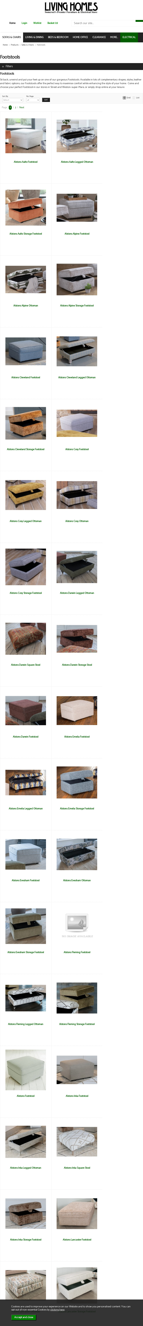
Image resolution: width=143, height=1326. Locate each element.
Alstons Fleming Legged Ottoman (24, 737)
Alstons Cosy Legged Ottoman (72, 377)
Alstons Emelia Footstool (119, 521)
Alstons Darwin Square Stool (119, 449)
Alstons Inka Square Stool (119, 809)
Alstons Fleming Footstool (119, 665)
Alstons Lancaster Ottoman (119, 880)
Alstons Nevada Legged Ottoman (119, 1024)
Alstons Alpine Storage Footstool (119, 234)
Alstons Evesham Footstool (119, 593)
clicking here (57, 1310)
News (8, 1281)
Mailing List (11, 1293)
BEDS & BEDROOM (58, 37)
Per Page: (33, 98)
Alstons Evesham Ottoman (24, 665)
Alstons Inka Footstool (24, 809)
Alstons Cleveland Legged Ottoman (71, 306)
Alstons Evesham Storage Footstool (71, 665)
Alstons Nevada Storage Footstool (24, 1096)
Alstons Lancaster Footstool (71, 880)
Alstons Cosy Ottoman (119, 377)
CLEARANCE (99, 37)
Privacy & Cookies (49, 1289)
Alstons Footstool (119, 737)
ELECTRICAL (129, 37)
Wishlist (37, 23)
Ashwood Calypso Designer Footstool (119, 1096)
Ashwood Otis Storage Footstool (71, 1240)
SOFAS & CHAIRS (11, 37)
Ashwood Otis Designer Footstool (24, 1240)
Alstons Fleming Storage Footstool (71, 737)
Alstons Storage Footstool (71, 1096)
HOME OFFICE (80, 37)
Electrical (10, 1297)
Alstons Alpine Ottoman (71, 234)
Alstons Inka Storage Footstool (23, 880)
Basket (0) (52, 23)
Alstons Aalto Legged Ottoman (71, 162)
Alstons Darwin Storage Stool (24, 521)
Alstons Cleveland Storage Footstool (119, 306)
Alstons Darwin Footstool (71, 521)
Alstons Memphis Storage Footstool (24, 1024)
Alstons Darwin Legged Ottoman (72, 449)
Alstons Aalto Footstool (24, 162)
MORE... (114, 37)
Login (24, 23)
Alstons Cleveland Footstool (23, 306)
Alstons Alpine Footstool (24, 234)
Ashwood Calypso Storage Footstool (23, 1168)
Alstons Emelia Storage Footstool (72, 593)
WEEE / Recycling (49, 1293)
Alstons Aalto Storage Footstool (119, 162)
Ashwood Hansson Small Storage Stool (119, 1168)
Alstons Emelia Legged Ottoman (24, 593)
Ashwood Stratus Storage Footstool (119, 1240)
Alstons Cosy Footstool (24, 377)
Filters (9, 66)
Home (12, 23)
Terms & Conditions (50, 1281)
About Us (10, 1285)
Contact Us (11, 1289)
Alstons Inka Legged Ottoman (71, 809)
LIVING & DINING (34, 37)
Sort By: (12, 98)
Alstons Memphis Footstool (71, 952)
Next (21, 108)
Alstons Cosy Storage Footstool (24, 449)
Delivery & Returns (49, 1285)
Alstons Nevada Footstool (71, 1024)
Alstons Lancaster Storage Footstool (23, 952)
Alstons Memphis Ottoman (119, 952)
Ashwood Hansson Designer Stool (71, 1168)
